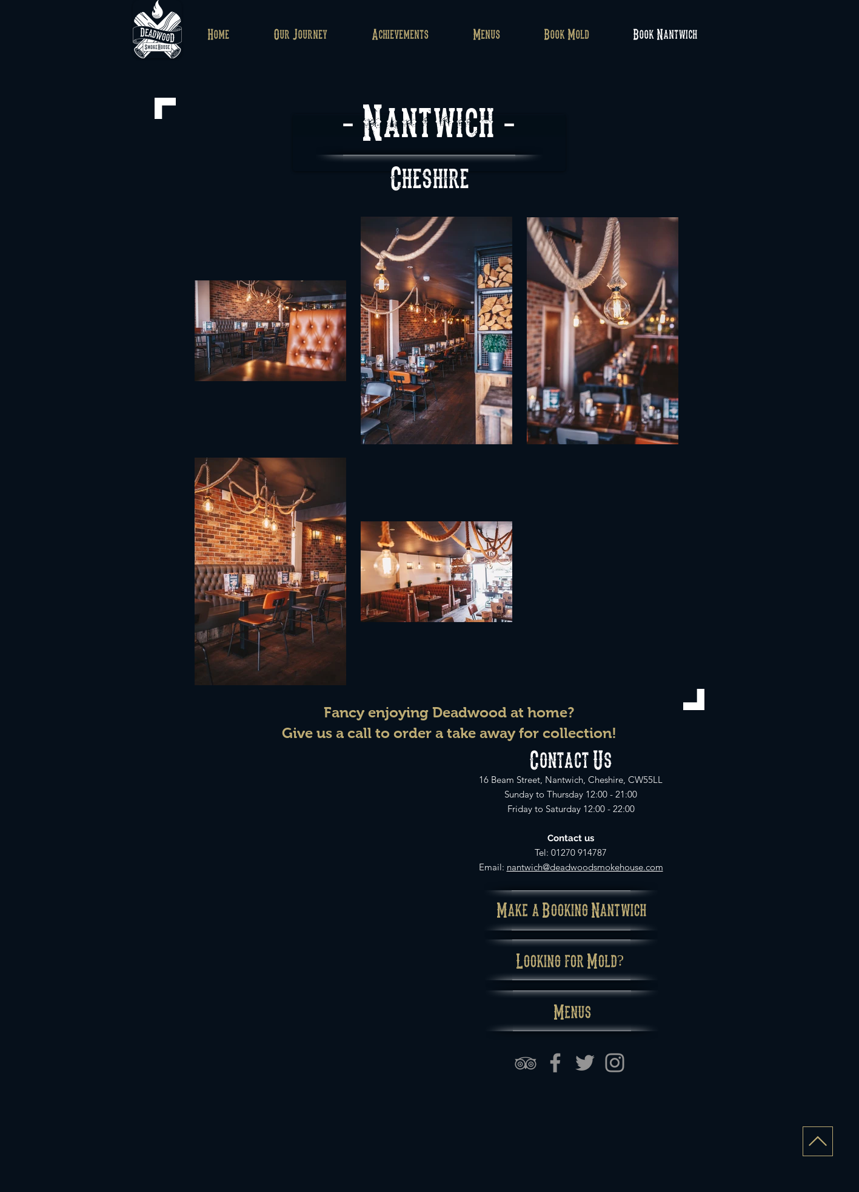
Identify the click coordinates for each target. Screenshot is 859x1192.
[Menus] (572, 1011)
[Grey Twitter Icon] (585, 1062)
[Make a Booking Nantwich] (572, 909)
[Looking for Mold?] (570, 960)
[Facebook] (555, 1062)
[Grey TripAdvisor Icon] (525, 1062)
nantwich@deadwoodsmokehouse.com (585, 867)
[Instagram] (614, 1062)
